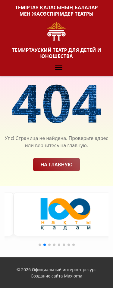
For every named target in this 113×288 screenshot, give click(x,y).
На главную (56, 164)
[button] (58, 68)
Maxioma (73, 276)
